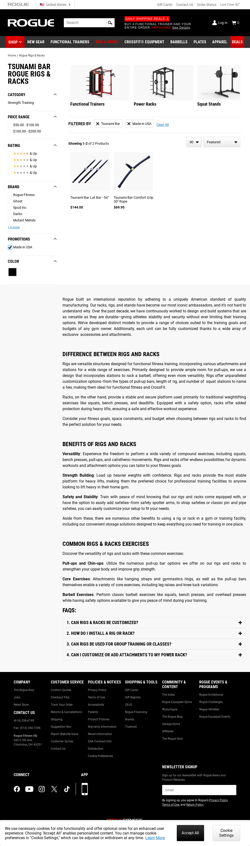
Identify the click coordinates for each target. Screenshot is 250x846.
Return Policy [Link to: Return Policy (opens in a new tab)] (195, 804)
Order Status (206, 5)
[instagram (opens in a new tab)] (42, 789)
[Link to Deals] (237, 42)
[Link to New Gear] (36, 42)
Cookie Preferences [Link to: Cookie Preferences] (100, 756)
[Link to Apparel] (220, 42)
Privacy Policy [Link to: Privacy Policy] (97, 690)
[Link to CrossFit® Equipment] (144, 42)
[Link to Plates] (200, 42)
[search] (89, 22)
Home (12, 55)
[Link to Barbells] (179, 42)
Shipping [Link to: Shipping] (56, 719)
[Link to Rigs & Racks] (107, 42)
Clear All (162, 125)
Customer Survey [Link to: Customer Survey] (62, 741)
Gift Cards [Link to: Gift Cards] (131, 690)
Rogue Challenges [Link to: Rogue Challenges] (211, 702)
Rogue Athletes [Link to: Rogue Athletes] (209, 709)
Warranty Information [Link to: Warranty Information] (102, 726)
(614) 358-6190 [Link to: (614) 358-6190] (24, 720)
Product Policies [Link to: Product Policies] (98, 719)
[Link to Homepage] (31, 23)
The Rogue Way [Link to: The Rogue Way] (24, 690)
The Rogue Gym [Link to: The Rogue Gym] (172, 738)
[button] (110, 22)
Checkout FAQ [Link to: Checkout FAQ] (60, 697)
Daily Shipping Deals (147, 19)
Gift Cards (164, 5)
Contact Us (184, 5)
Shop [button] (13, 42)
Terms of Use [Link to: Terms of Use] (96, 697)
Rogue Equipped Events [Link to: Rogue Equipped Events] (214, 716)
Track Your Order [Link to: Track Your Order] (62, 704)
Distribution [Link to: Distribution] (95, 748)
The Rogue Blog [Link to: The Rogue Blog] (172, 716)
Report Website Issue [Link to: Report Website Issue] (64, 734)
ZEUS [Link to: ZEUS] (128, 704)
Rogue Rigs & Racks (32, 55)
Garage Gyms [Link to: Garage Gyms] (171, 724)
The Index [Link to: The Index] (168, 694)
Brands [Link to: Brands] (129, 719)
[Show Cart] (235, 22)
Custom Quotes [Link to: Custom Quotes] (61, 690)
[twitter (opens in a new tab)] (54, 789)
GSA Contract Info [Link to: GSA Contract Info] (100, 741)
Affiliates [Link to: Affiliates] (168, 731)
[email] (199, 790)
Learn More (155, 837)
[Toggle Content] (154, 622)
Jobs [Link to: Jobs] (17, 697)
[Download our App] (85, 789)
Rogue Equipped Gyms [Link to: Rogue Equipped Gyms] (177, 702)
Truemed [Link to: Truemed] (131, 726)
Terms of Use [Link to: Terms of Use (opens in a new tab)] (170, 804)
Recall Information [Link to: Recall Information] (100, 734)
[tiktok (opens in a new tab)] (67, 789)
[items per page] (194, 142)
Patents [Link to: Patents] (93, 712)
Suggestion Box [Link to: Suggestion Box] (61, 726)
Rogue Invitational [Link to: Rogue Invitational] (211, 694)
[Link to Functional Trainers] (70, 42)
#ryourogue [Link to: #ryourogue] (169, 709)
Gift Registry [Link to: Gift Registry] (133, 697)
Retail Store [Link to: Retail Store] (21, 704)
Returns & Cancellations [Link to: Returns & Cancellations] (66, 712)
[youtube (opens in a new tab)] (29, 789)
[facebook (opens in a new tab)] (17, 789)
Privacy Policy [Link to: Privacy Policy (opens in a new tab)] (218, 800)
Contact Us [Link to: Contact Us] (58, 748)
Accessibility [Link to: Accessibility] (96, 704)
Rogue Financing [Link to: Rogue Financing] (136, 712)
